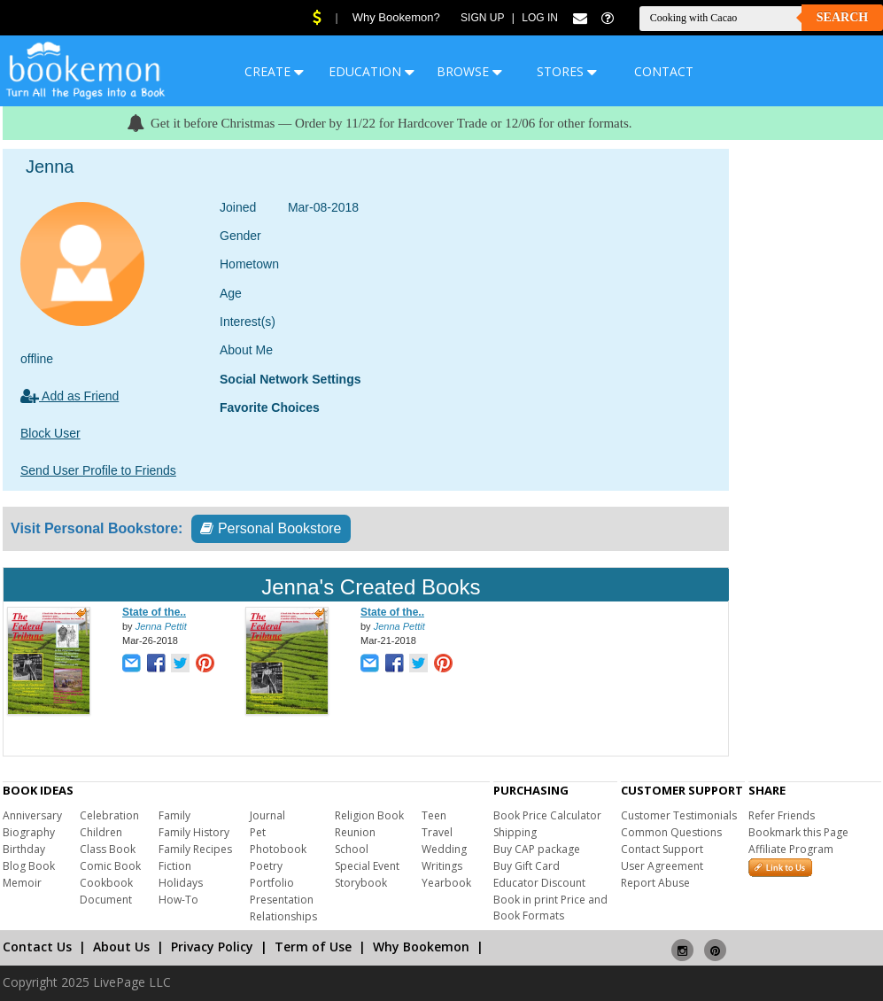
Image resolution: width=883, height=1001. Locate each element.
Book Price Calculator (547, 815)
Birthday (24, 849)
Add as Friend (69, 396)
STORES (567, 71)
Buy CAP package (536, 849)
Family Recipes (195, 849)
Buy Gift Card (526, 865)
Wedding (444, 849)
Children (101, 832)
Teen (434, 815)
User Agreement (662, 865)
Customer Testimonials (679, 815)
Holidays (181, 882)
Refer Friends (781, 815)
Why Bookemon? (396, 17)
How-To (178, 899)
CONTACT (663, 71)
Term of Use (313, 946)
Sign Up (482, 18)
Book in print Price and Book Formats (550, 907)
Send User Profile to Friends (98, 470)
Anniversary (32, 815)
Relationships (283, 916)
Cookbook (106, 882)
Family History (194, 832)
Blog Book (29, 865)
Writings (442, 865)
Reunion (355, 832)
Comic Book (110, 865)
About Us (121, 946)
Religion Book (369, 815)
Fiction (175, 865)
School (351, 849)
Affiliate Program (790, 849)
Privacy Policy (212, 946)
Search (842, 17)
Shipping (515, 832)
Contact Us (37, 946)
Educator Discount (539, 882)
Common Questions (671, 832)
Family (174, 815)
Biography (29, 832)
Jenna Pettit (161, 626)
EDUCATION (371, 71)
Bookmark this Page (798, 832)
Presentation (282, 899)
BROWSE (469, 71)
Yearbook (446, 882)
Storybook (361, 882)
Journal (267, 815)
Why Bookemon (421, 946)
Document (106, 899)
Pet (258, 832)
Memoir (22, 882)
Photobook (278, 849)
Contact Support (662, 849)
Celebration (109, 815)
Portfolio (272, 882)
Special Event (367, 865)
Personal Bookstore (270, 528)
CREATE (274, 71)
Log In (540, 18)
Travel (437, 832)
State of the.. (154, 612)
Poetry (266, 865)
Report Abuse (655, 882)
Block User (50, 433)
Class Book (108, 849)
